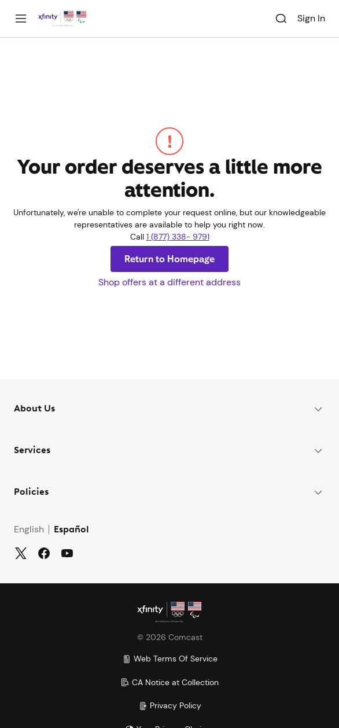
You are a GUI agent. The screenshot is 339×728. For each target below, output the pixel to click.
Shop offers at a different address (169, 282)
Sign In (311, 18)
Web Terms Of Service (170, 658)
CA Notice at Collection (169, 682)
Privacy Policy (169, 705)
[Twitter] (21, 553)
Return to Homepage (169, 259)
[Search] (281, 18)
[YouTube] (67, 553)
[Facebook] (44, 553)
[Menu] (21, 18)
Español (71, 530)
